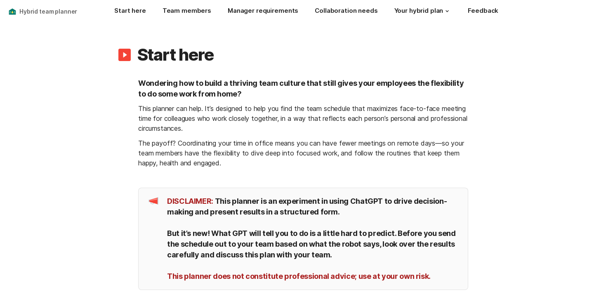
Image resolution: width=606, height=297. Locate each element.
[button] (447, 11)
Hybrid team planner (48, 11)
